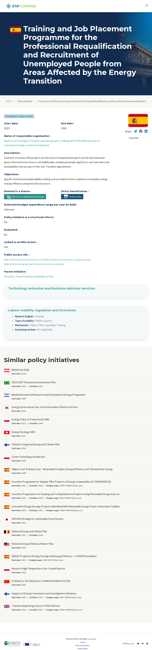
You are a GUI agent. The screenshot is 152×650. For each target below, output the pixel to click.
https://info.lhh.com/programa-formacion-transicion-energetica (38, 264)
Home (9, 101)
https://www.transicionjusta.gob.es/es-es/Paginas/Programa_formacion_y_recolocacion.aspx (54, 260)
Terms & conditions (81, 646)
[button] (146, 6)
